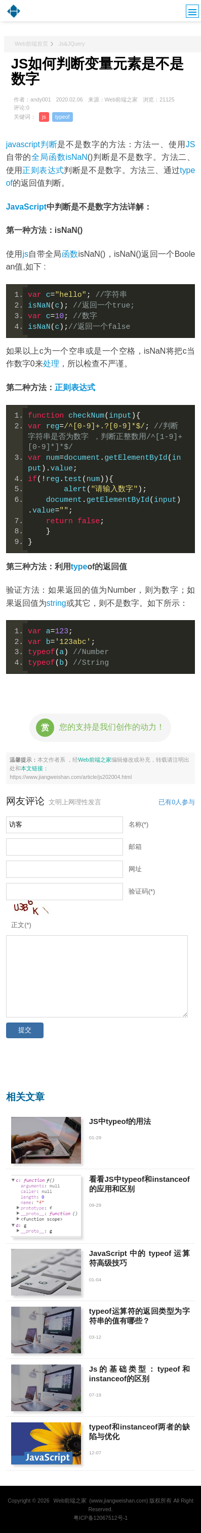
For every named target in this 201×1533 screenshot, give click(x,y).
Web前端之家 (94, 760)
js (44, 117)
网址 (135, 869)
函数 (70, 254)
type (79, 566)
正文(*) (21, 925)
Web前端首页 (31, 44)
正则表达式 (43, 170)
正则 (63, 387)
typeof (62, 117)
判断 (49, 144)
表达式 (83, 387)
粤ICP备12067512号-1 (100, 1518)
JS (190, 144)
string (56, 603)
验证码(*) (142, 891)
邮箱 (135, 846)
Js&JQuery (72, 44)
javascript (23, 144)
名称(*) (138, 824)
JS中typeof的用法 (120, 1121)
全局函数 (48, 157)
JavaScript (26, 206)
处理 (51, 363)
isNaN (77, 157)
